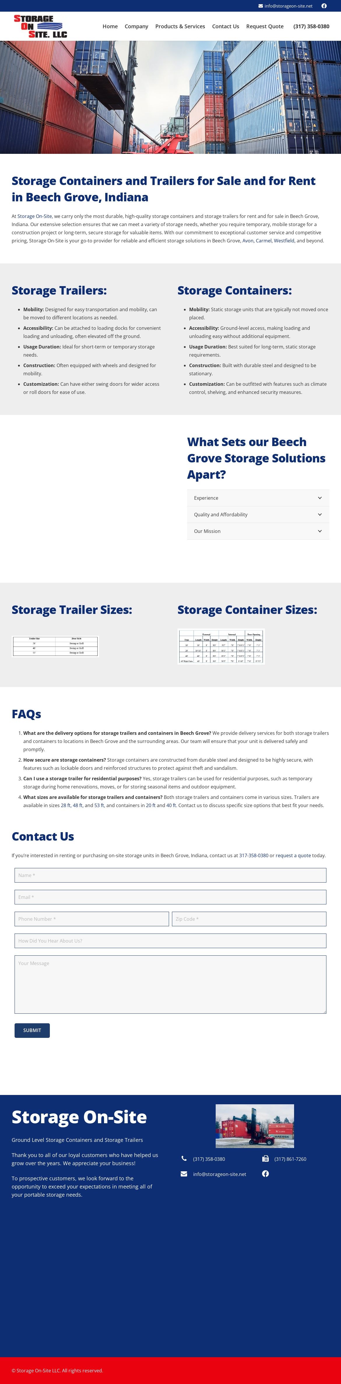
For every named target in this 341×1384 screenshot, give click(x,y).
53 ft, (99, 805)
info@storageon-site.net (219, 1174)
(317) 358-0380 (209, 1159)
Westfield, (285, 240)
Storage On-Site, (35, 216)
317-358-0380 (253, 855)
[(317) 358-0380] (186, 1159)
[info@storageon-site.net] (186, 1174)
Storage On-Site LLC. (39, 1370)
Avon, (248, 240)
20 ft (151, 805)
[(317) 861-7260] (268, 1159)
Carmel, (264, 240)
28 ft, (66, 805)
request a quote (293, 855)
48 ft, (78, 805)
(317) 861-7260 (290, 1159)
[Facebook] (324, 6)
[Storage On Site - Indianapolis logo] (41, 26)
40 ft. (171, 805)
